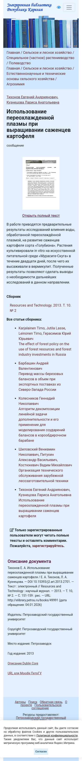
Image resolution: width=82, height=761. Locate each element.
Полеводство (20, 63)
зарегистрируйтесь (48, 546)
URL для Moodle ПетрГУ (25, 673)
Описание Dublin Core (23, 663)
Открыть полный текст (41, 216)
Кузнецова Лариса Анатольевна (33, 102)
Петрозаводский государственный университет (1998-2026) (39, 719)
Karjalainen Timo (32, 328)
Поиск (32, 702)
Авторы (20, 702)
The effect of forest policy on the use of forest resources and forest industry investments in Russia (45, 349)
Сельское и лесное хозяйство (47, 52)
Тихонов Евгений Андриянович (32, 97)
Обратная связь (51, 702)
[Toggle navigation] (69, 7)
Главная (13, 52)
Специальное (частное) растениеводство (40, 58)
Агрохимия (15, 84)
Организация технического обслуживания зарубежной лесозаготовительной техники (43, 475)
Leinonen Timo (30, 333)
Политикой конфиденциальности (57, 735)
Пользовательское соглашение (46, 706)
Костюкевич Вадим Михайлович (45, 465)
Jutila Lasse (55, 328)
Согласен (41, 751)
